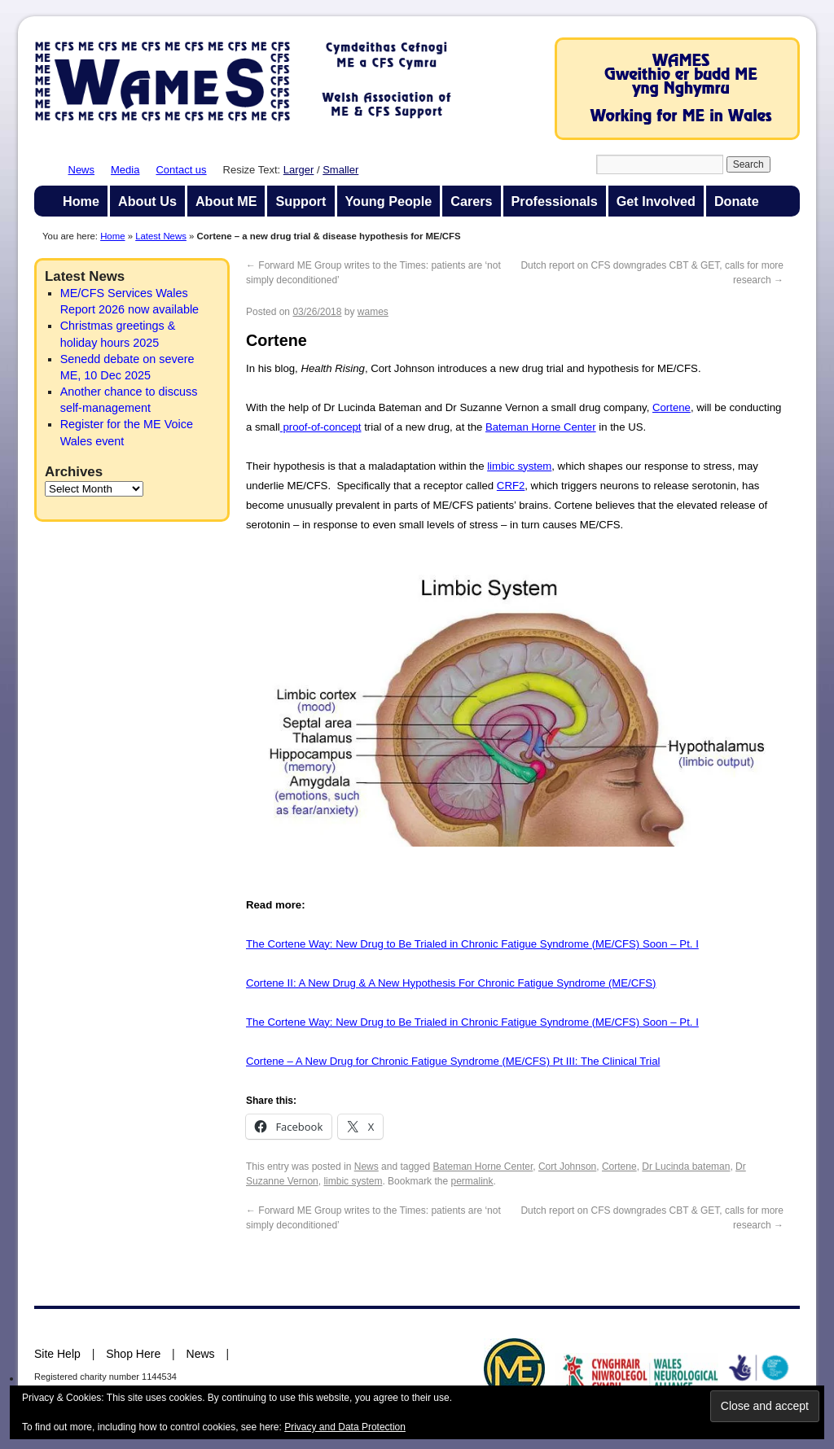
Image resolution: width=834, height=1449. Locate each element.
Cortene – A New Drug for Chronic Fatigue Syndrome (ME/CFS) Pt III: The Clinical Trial (453, 1061)
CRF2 (511, 485)
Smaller (340, 170)
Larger (298, 170)
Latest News (161, 236)
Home (81, 201)
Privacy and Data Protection (345, 1427)
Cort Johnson (567, 1166)
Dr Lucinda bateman (686, 1166)
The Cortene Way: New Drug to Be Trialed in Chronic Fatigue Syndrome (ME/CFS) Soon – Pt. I (472, 944)
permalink (471, 1181)
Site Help (57, 1353)
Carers (471, 201)
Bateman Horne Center (540, 427)
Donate (736, 201)
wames (373, 311)
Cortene (671, 407)
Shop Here (133, 1353)
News (81, 170)
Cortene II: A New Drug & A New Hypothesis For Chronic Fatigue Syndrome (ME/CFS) (451, 983)
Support (300, 201)
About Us (147, 201)
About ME (226, 201)
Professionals (554, 201)
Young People (388, 201)
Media (125, 170)
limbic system (519, 466)
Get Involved (656, 201)
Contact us (181, 170)
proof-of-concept (321, 427)
